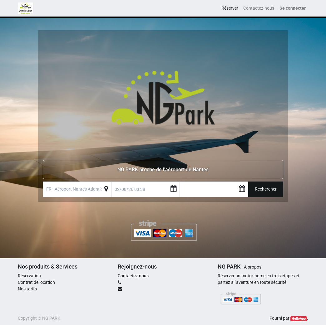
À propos (252, 266)
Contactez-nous (133, 275)
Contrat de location (36, 282)
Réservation (29, 275)
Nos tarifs (27, 288)
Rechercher (266, 189)
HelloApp (299, 319)
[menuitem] (230, 8)
